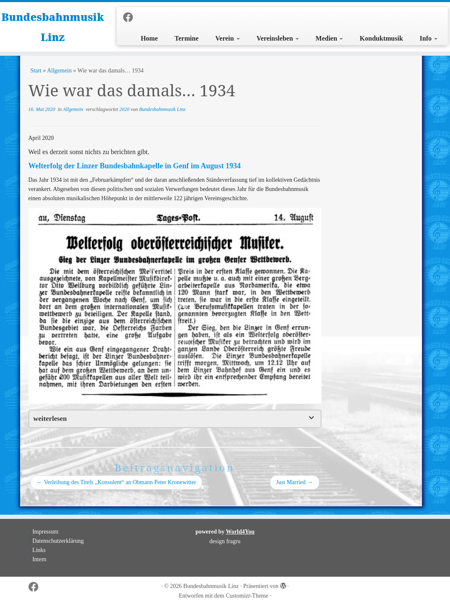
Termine (186, 38)
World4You (240, 532)
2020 (125, 109)
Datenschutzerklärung (58, 541)
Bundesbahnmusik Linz (52, 27)
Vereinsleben (278, 38)
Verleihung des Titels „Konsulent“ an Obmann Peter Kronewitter (116, 482)
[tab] (174, 419)
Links (39, 550)
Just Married (294, 482)
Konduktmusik (381, 38)
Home (149, 38)
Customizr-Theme (247, 596)
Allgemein (59, 70)
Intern (39, 559)
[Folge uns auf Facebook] (131, 17)
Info (428, 38)
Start (36, 70)
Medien (329, 38)
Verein (227, 38)
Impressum (45, 532)
